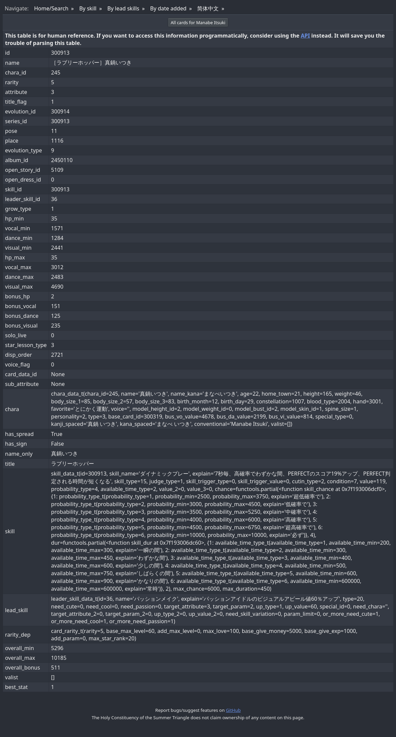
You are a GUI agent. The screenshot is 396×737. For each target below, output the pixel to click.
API (305, 35)
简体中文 (208, 8)
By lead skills (123, 8)
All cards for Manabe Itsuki (198, 22)
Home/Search (51, 8)
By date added (168, 8)
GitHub (233, 710)
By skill (87, 8)
